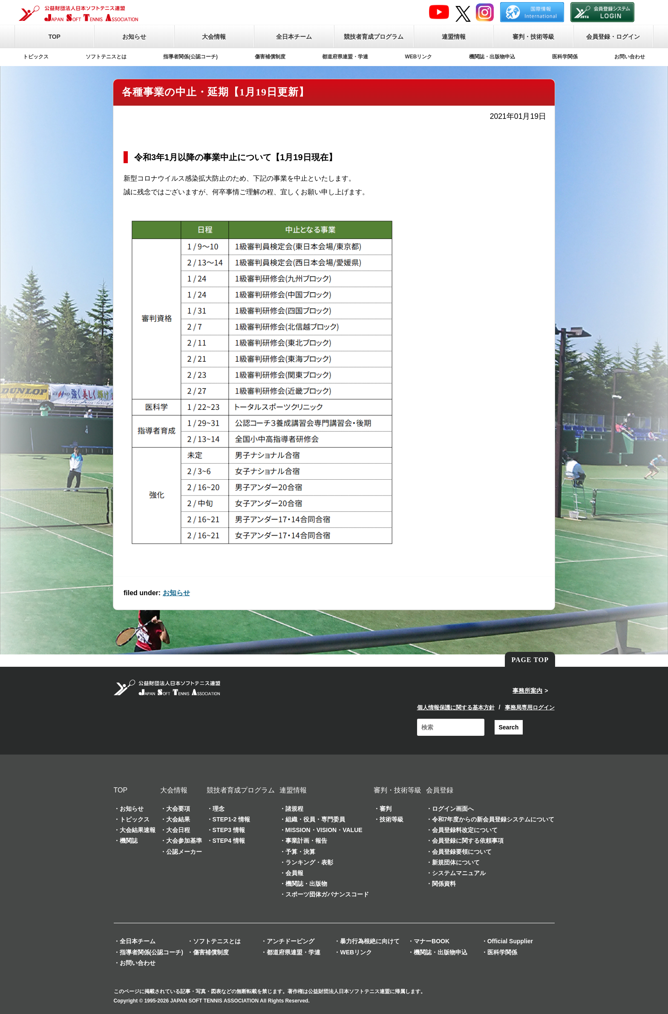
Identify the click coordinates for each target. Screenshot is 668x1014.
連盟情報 (454, 36)
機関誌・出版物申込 (492, 57)
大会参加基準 (184, 840)
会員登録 (439, 790)
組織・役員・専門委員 (315, 819)
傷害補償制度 (270, 57)
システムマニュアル (459, 873)
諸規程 (294, 808)
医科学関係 (565, 57)
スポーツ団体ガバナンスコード (327, 894)
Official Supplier (510, 941)
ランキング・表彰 (309, 862)
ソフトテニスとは (106, 57)
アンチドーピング (290, 941)
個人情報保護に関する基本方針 (456, 707)
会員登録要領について (462, 851)
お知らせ (134, 36)
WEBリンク (418, 57)
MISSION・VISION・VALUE (324, 830)
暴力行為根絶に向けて (370, 941)
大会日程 (178, 830)
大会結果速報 (137, 830)
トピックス (36, 57)
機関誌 (129, 840)
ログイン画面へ (453, 808)
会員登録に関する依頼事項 (468, 840)
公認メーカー (184, 851)
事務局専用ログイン (530, 707)
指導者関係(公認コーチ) (190, 57)
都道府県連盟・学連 (345, 57)
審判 (386, 808)
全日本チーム (294, 36)
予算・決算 (300, 851)
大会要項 (178, 808)
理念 (219, 808)
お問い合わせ (629, 57)
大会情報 (214, 36)
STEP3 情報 (229, 830)
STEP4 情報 (229, 840)
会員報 (294, 873)
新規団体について (456, 862)
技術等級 (391, 819)
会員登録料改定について (465, 830)
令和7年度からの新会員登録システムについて (493, 819)
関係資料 (444, 883)
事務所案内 (527, 690)
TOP (54, 36)
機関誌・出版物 (306, 883)
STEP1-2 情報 (231, 819)
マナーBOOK (431, 941)
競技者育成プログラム (373, 36)
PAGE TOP (530, 659)
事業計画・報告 (306, 840)
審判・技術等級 (533, 36)
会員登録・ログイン (613, 36)
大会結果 (178, 819)
